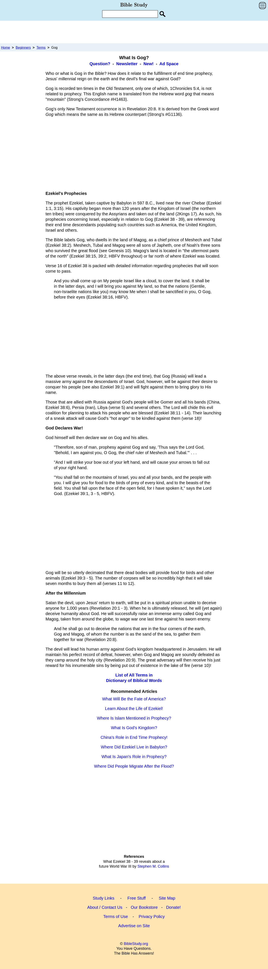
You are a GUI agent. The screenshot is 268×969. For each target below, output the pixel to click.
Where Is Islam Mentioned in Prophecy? (134, 718)
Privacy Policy (152, 916)
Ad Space (168, 63)
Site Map (167, 898)
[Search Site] (162, 14)
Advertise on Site (134, 925)
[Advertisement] (134, 31)
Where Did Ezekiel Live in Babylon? (134, 747)
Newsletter (126, 63)
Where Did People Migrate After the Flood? (134, 766)
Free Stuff (137, 898)
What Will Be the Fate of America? (134, 699)
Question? (100, 63)
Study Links (103, 898)
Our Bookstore (144, 907)
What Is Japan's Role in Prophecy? (134, 756)
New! (148, 63)
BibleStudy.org (136, 944)
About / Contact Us (104, 907)
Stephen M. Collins (153, 866)
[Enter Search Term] (130, 14)
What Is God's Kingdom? (134, 727)
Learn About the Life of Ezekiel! (134, 708)
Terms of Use (115, 916)
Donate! (173, 907)
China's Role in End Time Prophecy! (134, 737)
